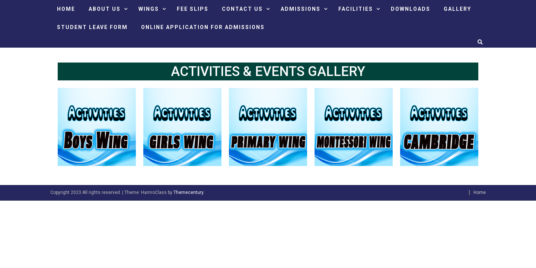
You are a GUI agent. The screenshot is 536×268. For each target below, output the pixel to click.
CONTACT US (242, 9)
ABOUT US (105, 9)
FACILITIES (355, 9)
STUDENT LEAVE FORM (92, 27)
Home (479, 192)
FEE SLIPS (192, 9)
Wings (148, 9)
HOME (66, 9)
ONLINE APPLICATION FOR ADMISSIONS (203, 27)
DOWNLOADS (410, 9)
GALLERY (457, 9)
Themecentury (188, 192)
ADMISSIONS (300, 9)
